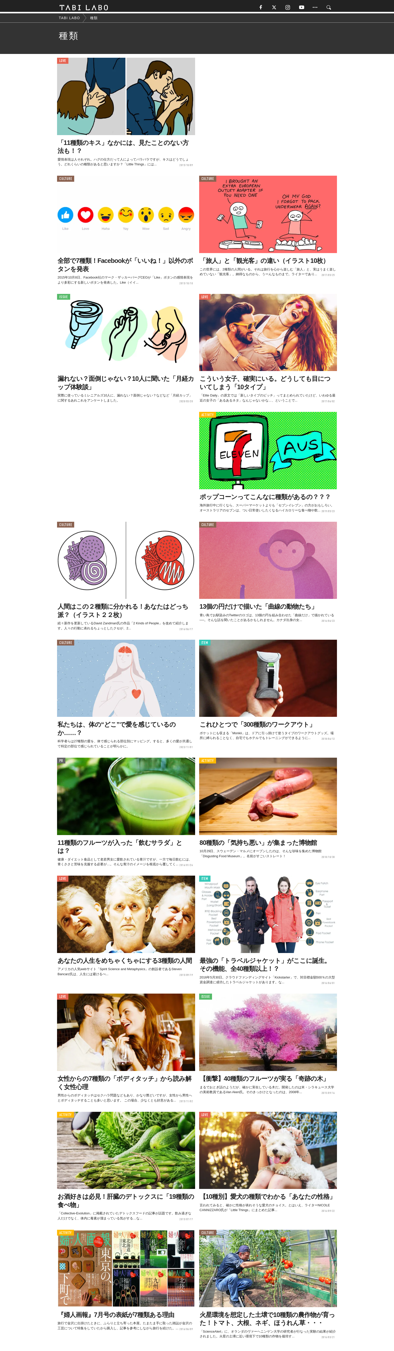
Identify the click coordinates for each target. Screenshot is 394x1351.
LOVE (62, 63)
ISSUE (63, 299)
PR (61, 762)
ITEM (204, 645)
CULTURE (65, 181)
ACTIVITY (207, 417)
